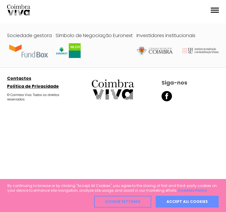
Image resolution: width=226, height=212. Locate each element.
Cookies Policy (192, 190)
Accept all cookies (187, 201)
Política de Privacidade (33, 86)
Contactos (19, 78)
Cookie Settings (122, 201)
